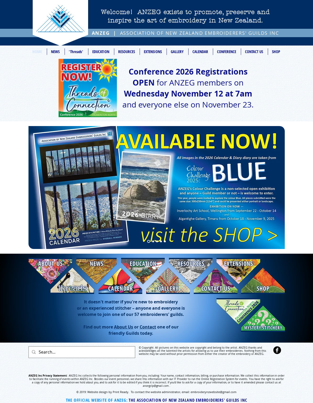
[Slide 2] (157, 241)
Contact (148, 327)
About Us (123, 327)
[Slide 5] (148, 241)
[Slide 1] (153, 241)
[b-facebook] (277, 350)
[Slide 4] (165, 241)
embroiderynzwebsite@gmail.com (213, 392)
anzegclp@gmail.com (155, 386)
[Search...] (81, 352)
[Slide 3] (161, 241)
